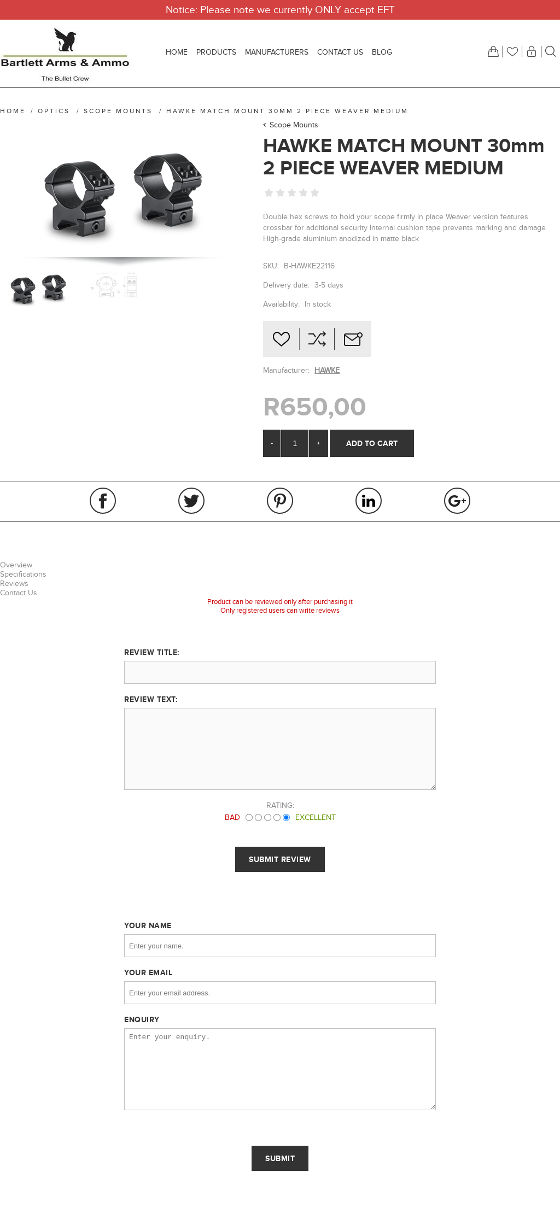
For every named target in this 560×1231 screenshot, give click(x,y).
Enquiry (142, 1019)
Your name (148, 925)
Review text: (150, 699)
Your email (148, 972)
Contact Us (18, 592)
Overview (16, 565)
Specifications (23, 574)
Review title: (151, 652)
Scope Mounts (294, 125)
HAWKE (327, 370)
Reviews (14, 583)
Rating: (280, 805)
